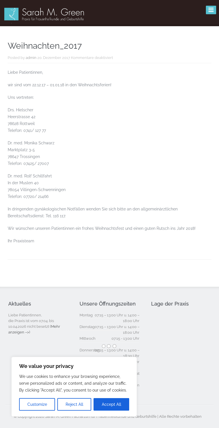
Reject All (74, 404)
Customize (37, 404)
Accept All (111, 404)
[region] (74, 387)
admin (31, 58)
